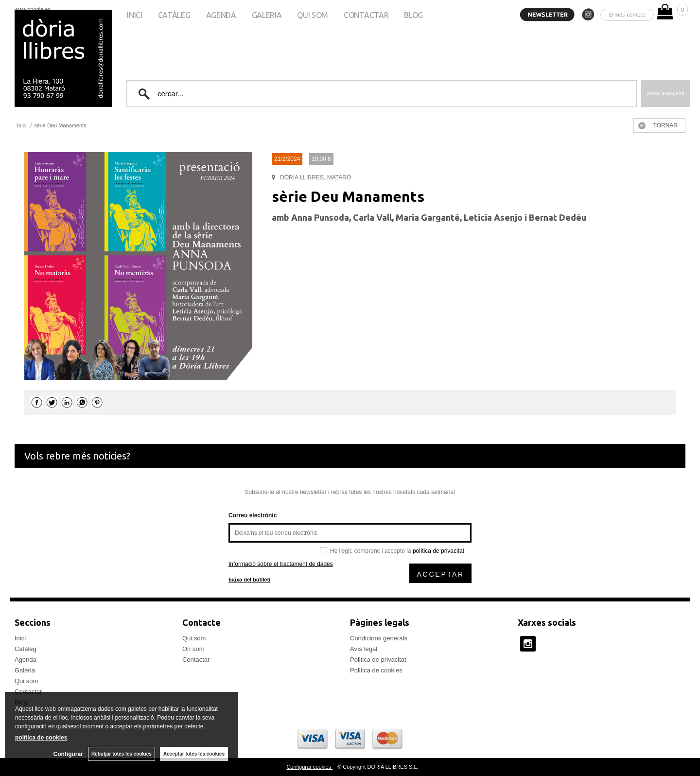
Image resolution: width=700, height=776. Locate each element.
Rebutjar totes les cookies (121, 754)
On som (193, 649)
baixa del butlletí (249, 579)
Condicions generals (378, 638)
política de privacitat (438, 550)
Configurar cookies (309, 767)
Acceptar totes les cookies (194, 754)
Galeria (267, 15)
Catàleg (174, 15)
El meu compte (627, 14)
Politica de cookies (376, 670)
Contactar (366, 15)
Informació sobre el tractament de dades (280, 564)
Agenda (221, 15)
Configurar (68, 754)
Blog (413, 15)
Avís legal (363, 649)
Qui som (312, 15)
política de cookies (41, 737)
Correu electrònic (252, 515)
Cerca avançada (665, 93)
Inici (134, 15)
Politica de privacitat (378, 659)
